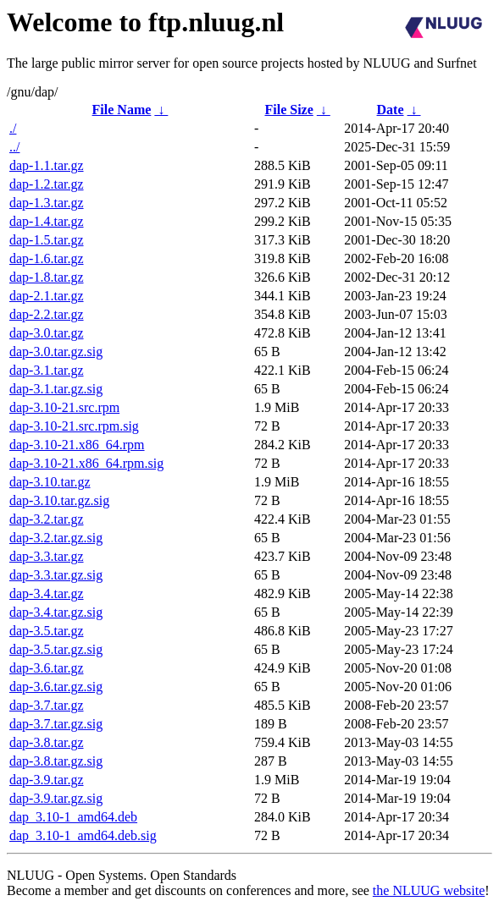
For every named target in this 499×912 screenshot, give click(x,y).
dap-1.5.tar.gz (46, 240)
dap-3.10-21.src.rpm (64, 407)
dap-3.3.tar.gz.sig (56, 575)
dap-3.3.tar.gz (46, 556)
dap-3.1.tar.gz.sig (56, 389)
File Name (122, 109)
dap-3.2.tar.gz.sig (56, 537)
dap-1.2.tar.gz (46, 184)
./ (12, 128)
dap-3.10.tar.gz (50, 482)
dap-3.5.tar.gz (46, 631)
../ (14, 147)
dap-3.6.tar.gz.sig (56, 686)
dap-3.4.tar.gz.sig (56, 612)
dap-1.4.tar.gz (46, 221)
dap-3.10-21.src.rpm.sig (74, 426)
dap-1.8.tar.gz (46, 277)
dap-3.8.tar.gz (46, 742)
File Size (288, 109)
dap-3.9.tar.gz (46, 779)
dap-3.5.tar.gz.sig (56, 649)
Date (390, 109)
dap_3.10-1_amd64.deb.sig (83, 835)
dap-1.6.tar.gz (46, 258)
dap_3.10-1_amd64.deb (73, 817)
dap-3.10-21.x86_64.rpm (77, 444)
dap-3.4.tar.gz (46, 593)
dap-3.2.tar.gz (46, 519)
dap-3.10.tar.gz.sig (59, 500)
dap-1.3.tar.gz (46, 202)
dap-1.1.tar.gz (46, 165)
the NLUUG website (429, 890)
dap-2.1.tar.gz (46, 295)
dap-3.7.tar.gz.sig (56, 724)
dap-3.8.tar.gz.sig (56, 761)
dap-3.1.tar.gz (46, 370)
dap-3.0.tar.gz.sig (56, 351)
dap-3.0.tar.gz (46, 333)
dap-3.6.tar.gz (46, 668)
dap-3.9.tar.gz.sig (56, 798)
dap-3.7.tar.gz (46, 705)
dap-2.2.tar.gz (46, 314)
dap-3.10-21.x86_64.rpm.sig (86, 463)
